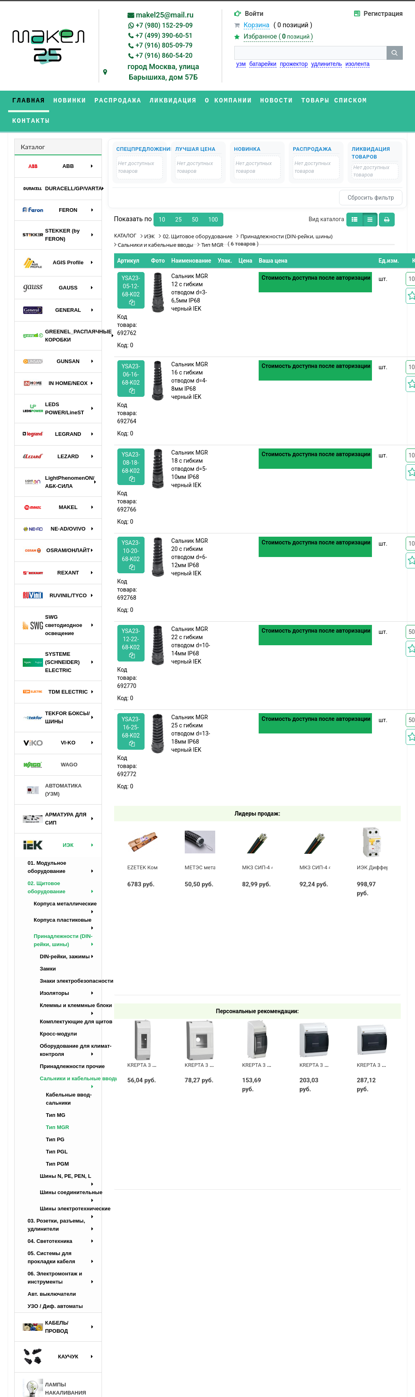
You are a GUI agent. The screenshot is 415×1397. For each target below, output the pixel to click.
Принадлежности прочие (71, 1066)
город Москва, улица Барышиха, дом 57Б (163, 71)
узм (241, 64)
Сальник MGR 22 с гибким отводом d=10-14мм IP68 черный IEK (190, 645)
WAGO (50, 764)
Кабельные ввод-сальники (69, 1099)
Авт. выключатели (52, 1294)
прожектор (293, 64)
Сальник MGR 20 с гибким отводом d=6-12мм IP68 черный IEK (189, 557)
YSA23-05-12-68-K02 (131, 290)
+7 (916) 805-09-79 (164, 45)
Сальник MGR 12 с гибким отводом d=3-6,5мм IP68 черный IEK (189, 292)
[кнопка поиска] (395, 53)
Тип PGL (57, 1152)
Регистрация (383, 13)
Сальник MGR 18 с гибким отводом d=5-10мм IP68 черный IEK (189, 468)
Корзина (256, 25)
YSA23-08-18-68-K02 (131, 466)
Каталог (33, 146)
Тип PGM (57, 1164)
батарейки (263, 64)
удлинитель (326, 64)
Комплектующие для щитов (71, 1021)
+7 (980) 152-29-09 (164, 25)
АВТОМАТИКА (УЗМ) (52, 790)
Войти (254, 13)
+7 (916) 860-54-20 (164, 55)
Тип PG (55, 1139)
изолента (358, 64)
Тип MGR (57, 1127)
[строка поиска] (310, 53)
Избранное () (278, 36)
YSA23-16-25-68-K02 (131, 731)
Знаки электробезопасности (71, 981)
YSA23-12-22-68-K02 (131, 643)
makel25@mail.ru (165, 15)
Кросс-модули (58, 1034)
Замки (48, 969)
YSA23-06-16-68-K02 (131, 378)
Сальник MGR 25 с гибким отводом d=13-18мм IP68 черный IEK (190, 733)
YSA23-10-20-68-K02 (131, 555)
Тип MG (55, 1115)
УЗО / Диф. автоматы (55, 1306)
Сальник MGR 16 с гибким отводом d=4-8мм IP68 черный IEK (189, 380)
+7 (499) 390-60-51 (164, 35)
